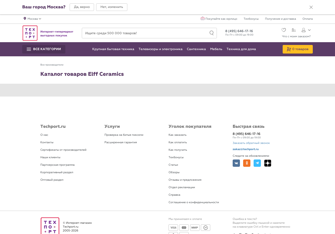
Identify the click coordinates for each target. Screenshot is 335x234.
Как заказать (178, 135)
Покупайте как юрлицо (221, 19)
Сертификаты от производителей (63, 150)
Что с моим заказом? (296, 36)
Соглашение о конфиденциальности (194, 202)
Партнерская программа (57, 165)
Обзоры (174, 172)
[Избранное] (283, 30)
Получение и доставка (280, 19)
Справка (174, 195)
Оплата (308, 19)
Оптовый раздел (51, 180)
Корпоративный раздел (56, 172)
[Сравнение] (293, 30)
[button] (82, 7)
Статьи (173, 165)
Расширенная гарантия (120, 142)
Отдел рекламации (182, 187)
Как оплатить (178, 142)
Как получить (178, 150)
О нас (44, 135)
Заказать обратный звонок (251, 143)
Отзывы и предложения (185, 180)
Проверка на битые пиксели (123, 135)
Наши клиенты (50, 157)
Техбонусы (251, 19)
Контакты (46, 142)
